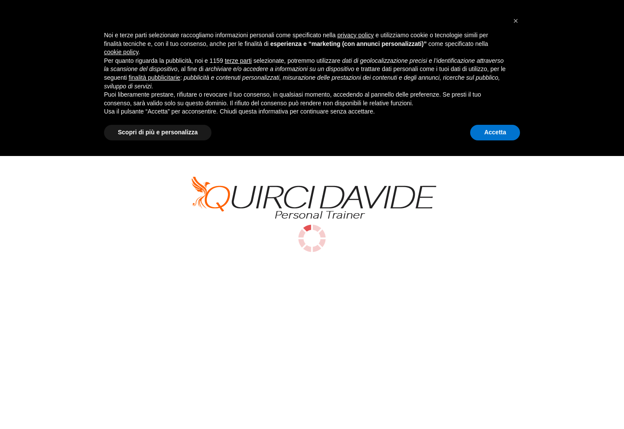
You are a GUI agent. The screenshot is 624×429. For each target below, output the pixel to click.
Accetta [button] (495, 405)
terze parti (238, 333)
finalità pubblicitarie (154, 350)
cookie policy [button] (121, 325)
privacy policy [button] (356, 308)
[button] (516, 294)
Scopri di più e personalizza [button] (158, 405)
